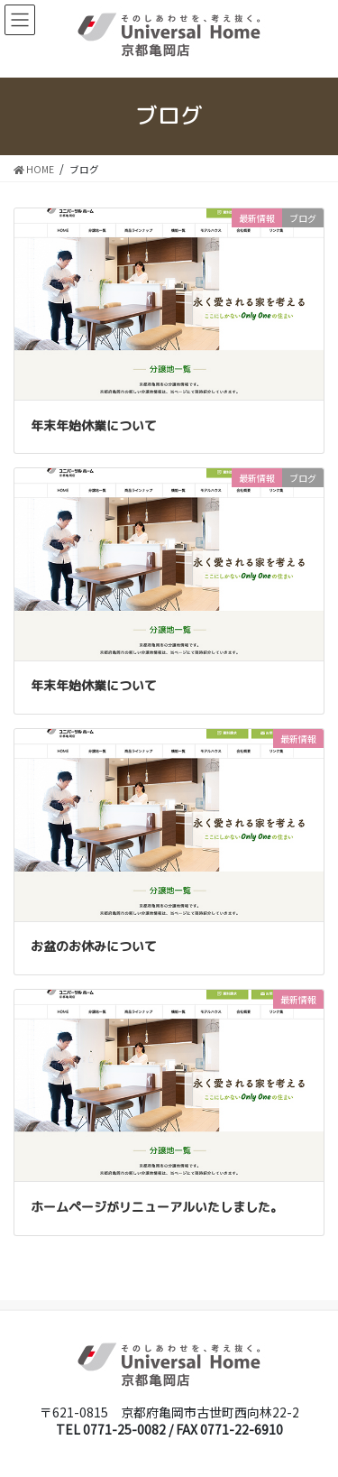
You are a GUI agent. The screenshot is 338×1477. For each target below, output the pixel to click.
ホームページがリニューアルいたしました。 (157, 1206)
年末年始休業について (94, 425)
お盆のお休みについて (94, 946)
